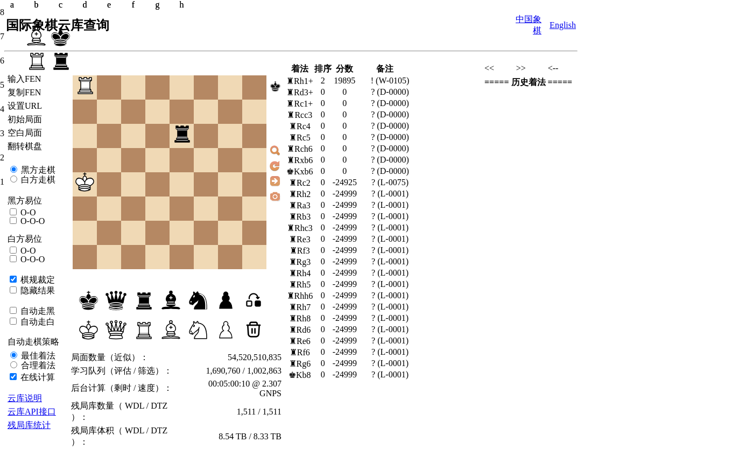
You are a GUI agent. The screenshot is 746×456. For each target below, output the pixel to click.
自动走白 (36, 321)
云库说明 (25, 398)
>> (521, 68)
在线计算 (36, 377)
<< (489, 68)
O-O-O (31, 221)
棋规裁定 (36, 279)
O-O (27, 212)
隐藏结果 (36, 290)
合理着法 (37, 365)
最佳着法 (37, 355)
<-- (553, 68)
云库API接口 (32, 411)
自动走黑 (36, 310)
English (563, 25)
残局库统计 (29, 425)
